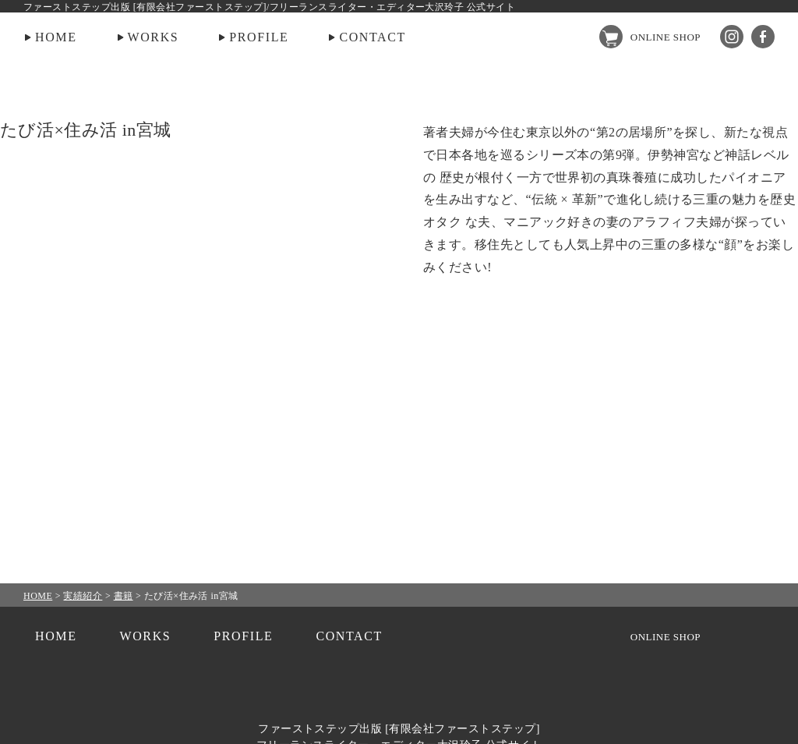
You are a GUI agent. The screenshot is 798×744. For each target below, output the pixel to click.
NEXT (745, 372)
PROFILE (258, 37)
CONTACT (372, 37)
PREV (53, 372)
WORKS (153, 37)
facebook (763, 36)
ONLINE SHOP (665, 37)
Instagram (731, 36)
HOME (56, 37)
